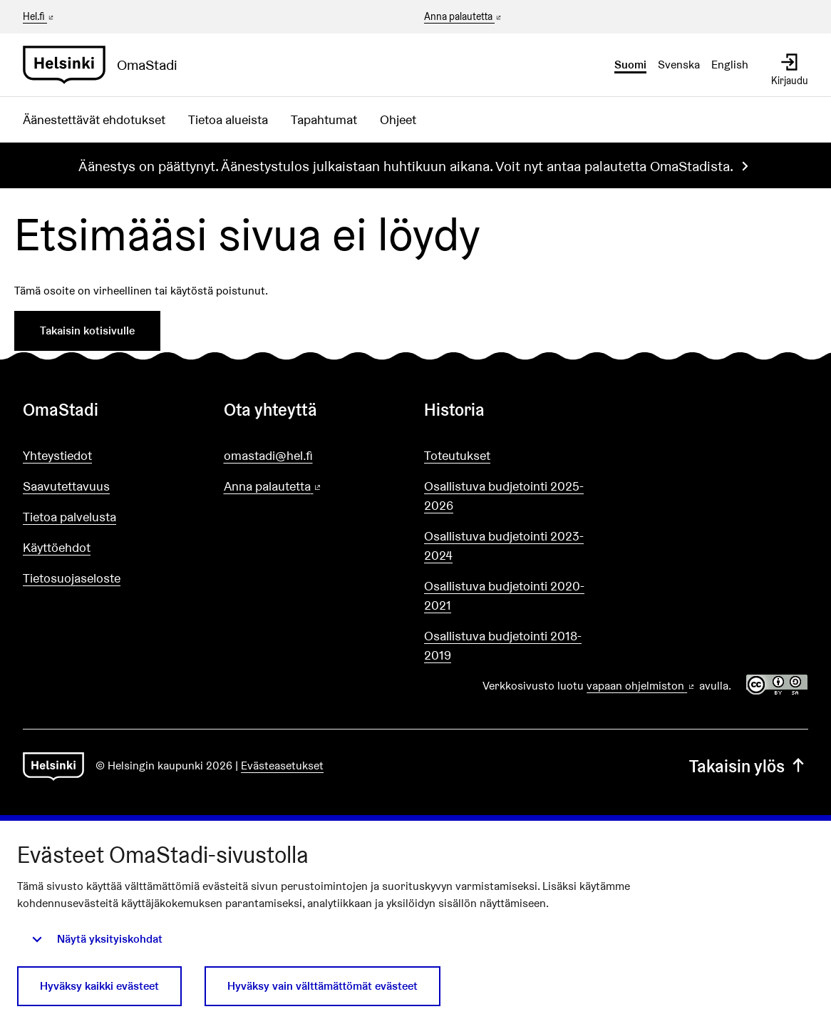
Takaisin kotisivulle (87, 330)
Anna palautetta (463, 17)
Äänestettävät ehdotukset (94, 119)
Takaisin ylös (748, 766)
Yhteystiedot (57, 455)
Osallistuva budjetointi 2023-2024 (504, 545)
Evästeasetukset (282, 765)
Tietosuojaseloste (71, 578)
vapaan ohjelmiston (641, 685)
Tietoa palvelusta (69, 516)
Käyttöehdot (57, 547)
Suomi (630, 64)
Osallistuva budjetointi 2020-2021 (504, 595)
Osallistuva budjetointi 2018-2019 (503, 645)
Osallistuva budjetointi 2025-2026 (504, 495)
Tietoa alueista (228, 119)
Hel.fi (39, 16)
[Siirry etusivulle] (106, 65)
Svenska (679, 64)
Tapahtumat (324, 119)
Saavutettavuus (66, 486)
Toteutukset (457, 455)
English (729, 64)
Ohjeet (398, 119)
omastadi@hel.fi (268, 455)
